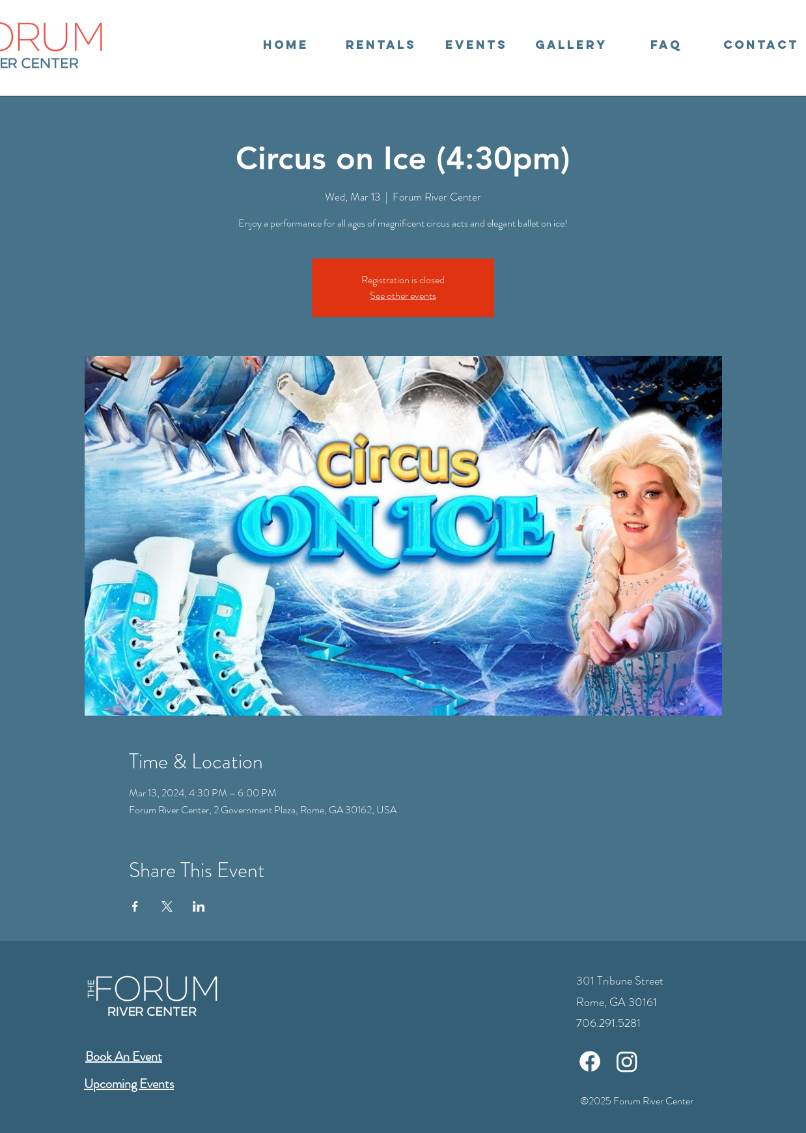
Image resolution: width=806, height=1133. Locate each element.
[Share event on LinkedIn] (199, 906)
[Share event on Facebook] (135, 906)
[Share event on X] (167, 906)
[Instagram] (627, 1061)
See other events (403, 295)
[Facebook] (590, 1061)
